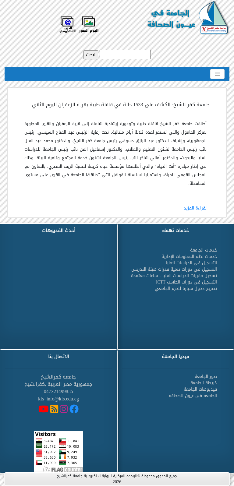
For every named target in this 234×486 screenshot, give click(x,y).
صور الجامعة (206, 376)
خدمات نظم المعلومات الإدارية (189, 256)
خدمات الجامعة (203, 250)
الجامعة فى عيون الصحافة (193, 396)
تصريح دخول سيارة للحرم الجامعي (186, 288)
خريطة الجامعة (203, 383)
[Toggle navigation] (217, 74)
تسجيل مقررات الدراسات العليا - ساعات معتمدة (174, 276)
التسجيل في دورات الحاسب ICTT (186, 282)
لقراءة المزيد (195, 208)
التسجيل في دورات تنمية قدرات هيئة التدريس (174, 269)
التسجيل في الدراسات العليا (191, 263)
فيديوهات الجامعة (200, 389)
